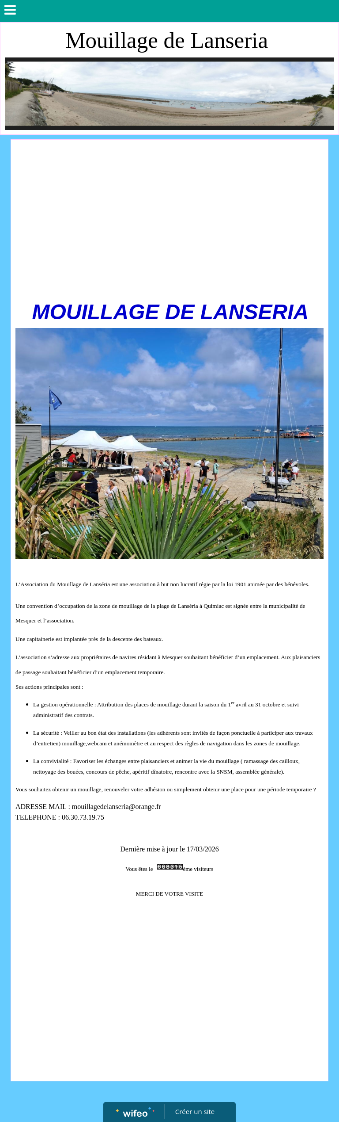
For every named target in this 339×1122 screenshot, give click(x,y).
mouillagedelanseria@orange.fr (116, 806)
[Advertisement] (169, 210)
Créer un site (195, 1111)
